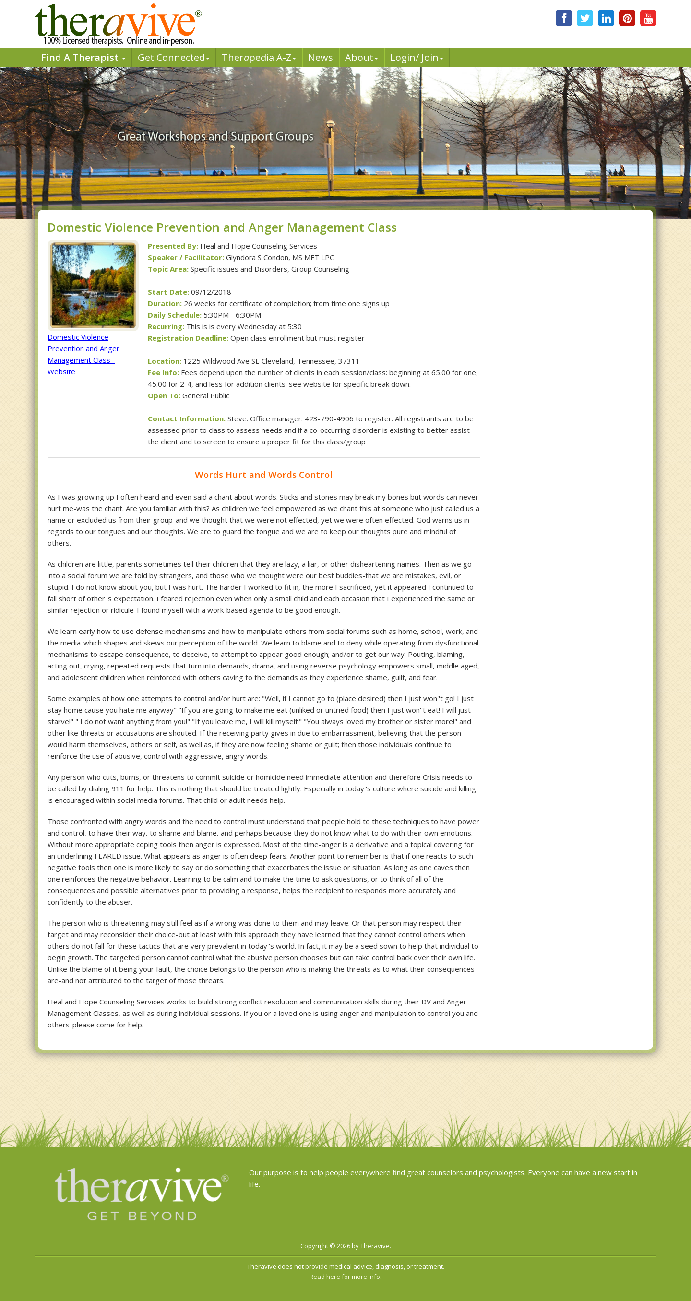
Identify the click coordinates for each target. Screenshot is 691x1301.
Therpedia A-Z (259, 57)
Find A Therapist (83, 57)
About (361, 57)
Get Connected (174, 57)
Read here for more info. (345, 1276)
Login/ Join (416, 57)
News (320, 57)
